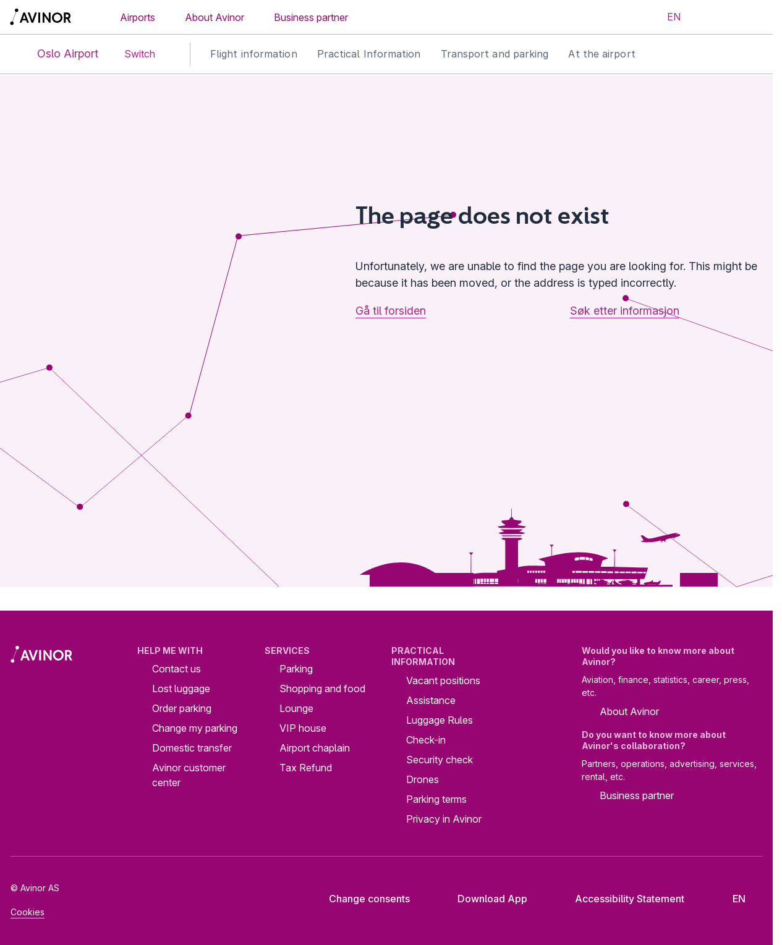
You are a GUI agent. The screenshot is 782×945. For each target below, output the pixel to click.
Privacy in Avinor (444, 819)
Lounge (296, 708)
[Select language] (666, 17)
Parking (296, 669)
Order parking (181, 708)
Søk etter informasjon (624, 310)
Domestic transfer (192, 748)
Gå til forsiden (390, 310)
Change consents (361, 898)
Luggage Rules (439, 720)
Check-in (426, 740)
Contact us (176, 669)
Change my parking (194, 728)
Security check (439, 759)
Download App (482, 898)
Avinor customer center (189, 775)
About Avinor (214, 17)
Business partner (311, 17)
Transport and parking (495, 54)
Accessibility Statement (620, 898)
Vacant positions (443, 680)
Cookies (28, 912)
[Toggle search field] (712, 17)
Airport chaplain (314, 748)
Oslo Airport (57, 54)
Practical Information (369, 54)
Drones (422, 779)
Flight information (253, 54)
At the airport (601, 54)
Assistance (431, 700)
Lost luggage (181, 688)
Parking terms (436, 799)
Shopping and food (322, 688)
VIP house (302, 728)
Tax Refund (305, 767)
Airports (137, 17)
